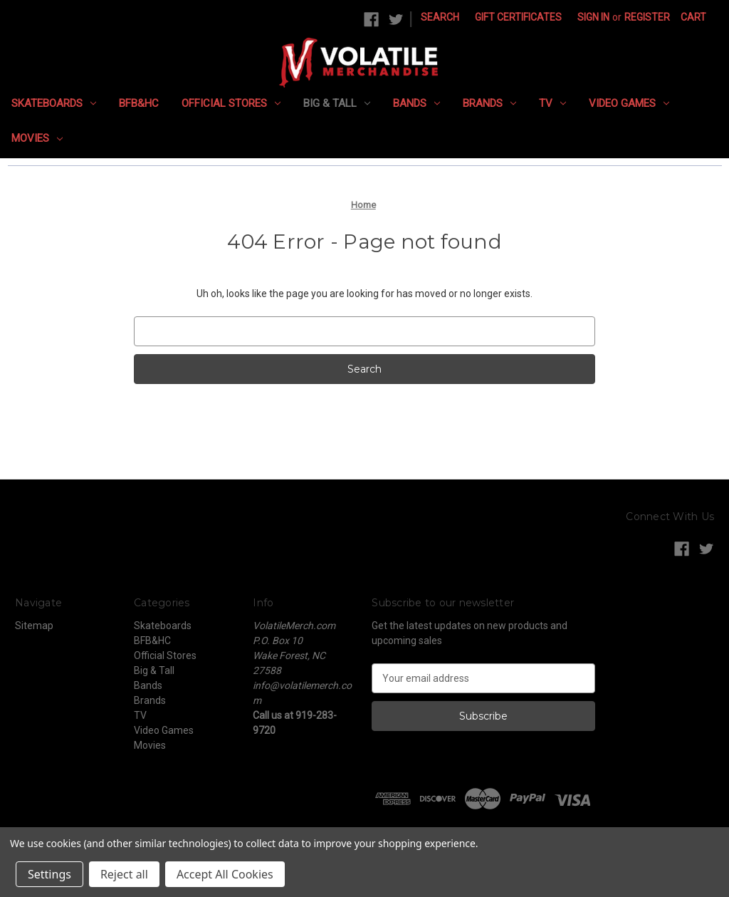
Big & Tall (336, 103)
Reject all (124, 874)
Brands (489, 103)
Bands (416, 103)
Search (440, 17)
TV (552, 103)
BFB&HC (139, 103)
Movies (37, 138)
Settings (49, 874)
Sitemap (34, 625)
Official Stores (231, 103)
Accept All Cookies (225, 874)
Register (647, 17)
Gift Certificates (518, 17)
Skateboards (53, 103)
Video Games (629, 103)
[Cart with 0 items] (693, 17)
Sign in (593, 17)
